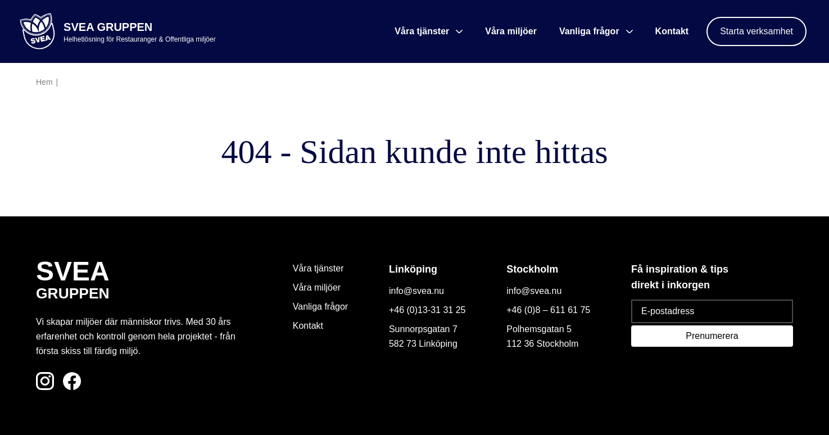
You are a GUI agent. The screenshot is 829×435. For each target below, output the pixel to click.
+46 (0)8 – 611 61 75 (548, 310)
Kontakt (672, 31)
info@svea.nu (416, 291)
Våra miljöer (511, 31)
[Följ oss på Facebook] (72, 381)
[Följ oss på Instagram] (45, 381)
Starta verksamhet (756, 31)
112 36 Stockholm (542, 343)
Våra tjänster (318, 268)
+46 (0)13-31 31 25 (427, 310)
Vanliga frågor (320, 306)
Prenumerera (712, 336)
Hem (44, 82)
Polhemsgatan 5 (539, 329)
